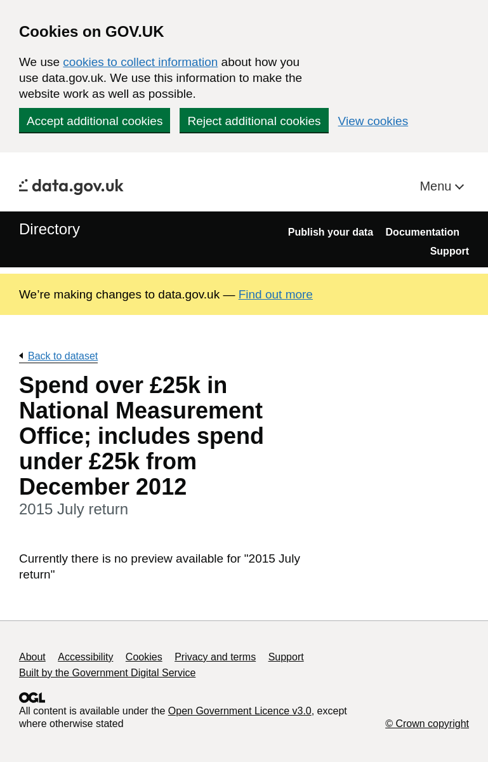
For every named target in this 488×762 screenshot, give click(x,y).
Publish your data (330, 232)
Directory (49, 228)
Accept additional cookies (94, 121)
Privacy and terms (215, 657)
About (32, 657)
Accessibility (85, 657)
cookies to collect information (140, 62)
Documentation (422, 232)
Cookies (144, 657)
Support (449, 251)
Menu (437, 186)
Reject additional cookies (253, 121)
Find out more (276, 294)
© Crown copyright (427, 723)
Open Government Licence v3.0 (240, 710)
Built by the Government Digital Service (107, 672)
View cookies (373, 121)
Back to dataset (63, 356)
